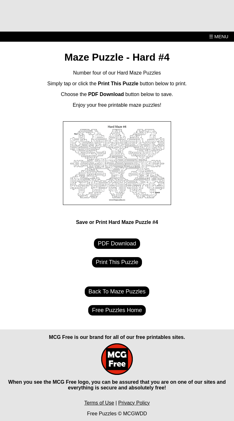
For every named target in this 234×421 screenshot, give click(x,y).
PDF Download (117, 243)
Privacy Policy (134, 403)
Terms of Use (99, 403)
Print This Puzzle (117, 262)
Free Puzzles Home (117, 310)
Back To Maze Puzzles (117, 291)
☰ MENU (218, 36)
